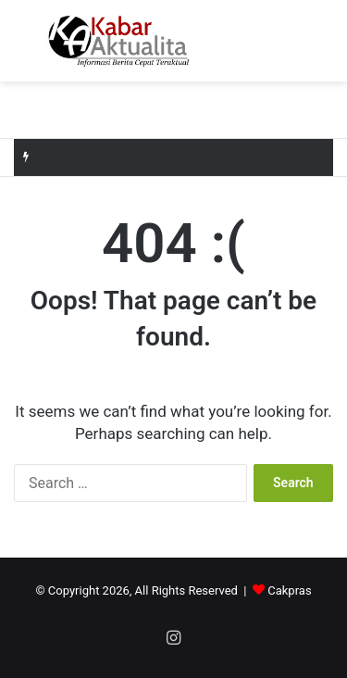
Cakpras (289, 590)
